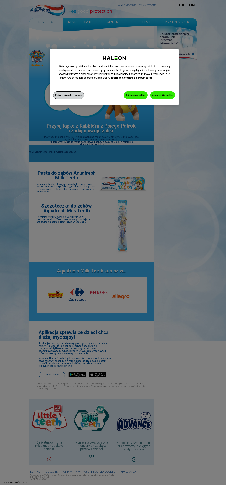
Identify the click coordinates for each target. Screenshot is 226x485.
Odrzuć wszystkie (135, 95)
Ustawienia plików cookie (68, 95)
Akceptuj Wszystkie (162, 95)
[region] (114, 77)
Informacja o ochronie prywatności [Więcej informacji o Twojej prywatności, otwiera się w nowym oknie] (131, 77)
